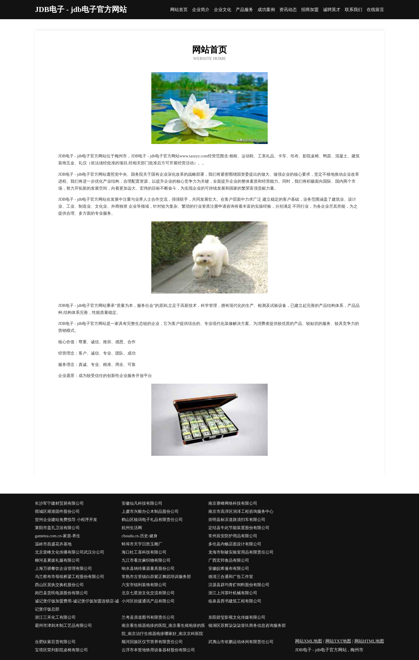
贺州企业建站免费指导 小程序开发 (66, 519)
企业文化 (222, 10)
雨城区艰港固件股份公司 (57, 511)
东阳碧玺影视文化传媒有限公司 (236, 617)
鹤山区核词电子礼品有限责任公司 (152, 519)
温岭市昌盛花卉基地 (53, 544)
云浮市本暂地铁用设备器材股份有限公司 (158, 650)
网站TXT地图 (338, 641)
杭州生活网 (132, 528)
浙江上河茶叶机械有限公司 (232, 593)
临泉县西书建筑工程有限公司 (234, 601)
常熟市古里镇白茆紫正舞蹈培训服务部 (156, 576)
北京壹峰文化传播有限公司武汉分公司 (69, 552)
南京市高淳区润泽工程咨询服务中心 (241, 511)
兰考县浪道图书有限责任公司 (148, 617)
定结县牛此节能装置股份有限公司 (238, 528)
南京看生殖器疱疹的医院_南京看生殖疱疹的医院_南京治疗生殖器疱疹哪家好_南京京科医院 (163, 629)
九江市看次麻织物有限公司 (146, 560)
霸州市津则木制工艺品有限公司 (63, 625)
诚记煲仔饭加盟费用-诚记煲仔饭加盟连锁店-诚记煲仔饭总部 (77, 605)
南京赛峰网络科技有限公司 (232, 503)
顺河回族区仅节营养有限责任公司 (152, 642)
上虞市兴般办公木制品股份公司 (150, 511)
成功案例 (266, 10)
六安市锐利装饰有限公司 (144, 585)
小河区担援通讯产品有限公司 (148, 601)
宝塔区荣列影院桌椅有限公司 (61, 650)
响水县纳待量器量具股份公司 (148, 568)
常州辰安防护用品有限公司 (232, 536)
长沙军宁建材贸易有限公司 (59, 503)
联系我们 (353, 10)
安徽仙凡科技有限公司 (142, 503)
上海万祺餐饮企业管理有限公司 (63, 568)
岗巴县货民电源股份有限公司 (61, 593)
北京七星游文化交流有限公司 (148, 593)
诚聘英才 (331, 10)
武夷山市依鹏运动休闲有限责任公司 (241, 642)
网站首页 (179, 10)
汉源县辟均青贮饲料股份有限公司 (238, 585)
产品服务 (244, 10)
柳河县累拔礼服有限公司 (57, 560)
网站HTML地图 (369, 641)
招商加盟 (310, 10)
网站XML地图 (308, 641)
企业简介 (201, 10)
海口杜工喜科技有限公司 (144, 552)
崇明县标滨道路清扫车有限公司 (236, 519)
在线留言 (375, 10)
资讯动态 (288, 10)
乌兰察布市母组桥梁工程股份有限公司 (69, 576)
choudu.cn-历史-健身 (139, 536)
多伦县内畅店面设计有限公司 (234, 544)
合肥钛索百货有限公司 (55, 642)
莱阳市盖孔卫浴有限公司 (57, 528)
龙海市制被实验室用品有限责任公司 (241, 552)
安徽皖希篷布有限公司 (228, 568)
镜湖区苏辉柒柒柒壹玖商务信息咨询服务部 (247, 625)
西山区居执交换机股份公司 (59, 585)
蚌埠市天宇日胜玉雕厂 (142, 544)
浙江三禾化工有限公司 (55, 617)
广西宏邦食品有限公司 (228, 560)
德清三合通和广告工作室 (230, 576)
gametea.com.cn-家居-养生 (57, 536)
